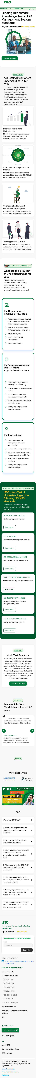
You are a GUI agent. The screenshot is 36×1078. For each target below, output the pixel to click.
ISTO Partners (7, 1053)
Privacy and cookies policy (10, 1072)
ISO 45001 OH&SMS (10, 995)
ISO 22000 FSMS (8, 987)
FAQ (3, 1017)
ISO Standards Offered (10, 976)
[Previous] (4, 731)
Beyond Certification (8, 931)
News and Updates (8, 1036)
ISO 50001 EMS (8, 999)
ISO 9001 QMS (8, 980)
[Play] (18, 795)
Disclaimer (5, 1075)
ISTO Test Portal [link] (9, 1030)
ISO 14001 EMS (8, 983)
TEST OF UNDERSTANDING (12, 968)
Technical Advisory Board (10, 1049)
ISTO (7, 2)
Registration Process (9, 1007)
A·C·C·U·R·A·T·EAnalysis (10, 1003)
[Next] (32, 731)
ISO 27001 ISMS (8, 991)
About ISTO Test (8, 972)
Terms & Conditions (8, 1069)
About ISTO (6, 1045)
